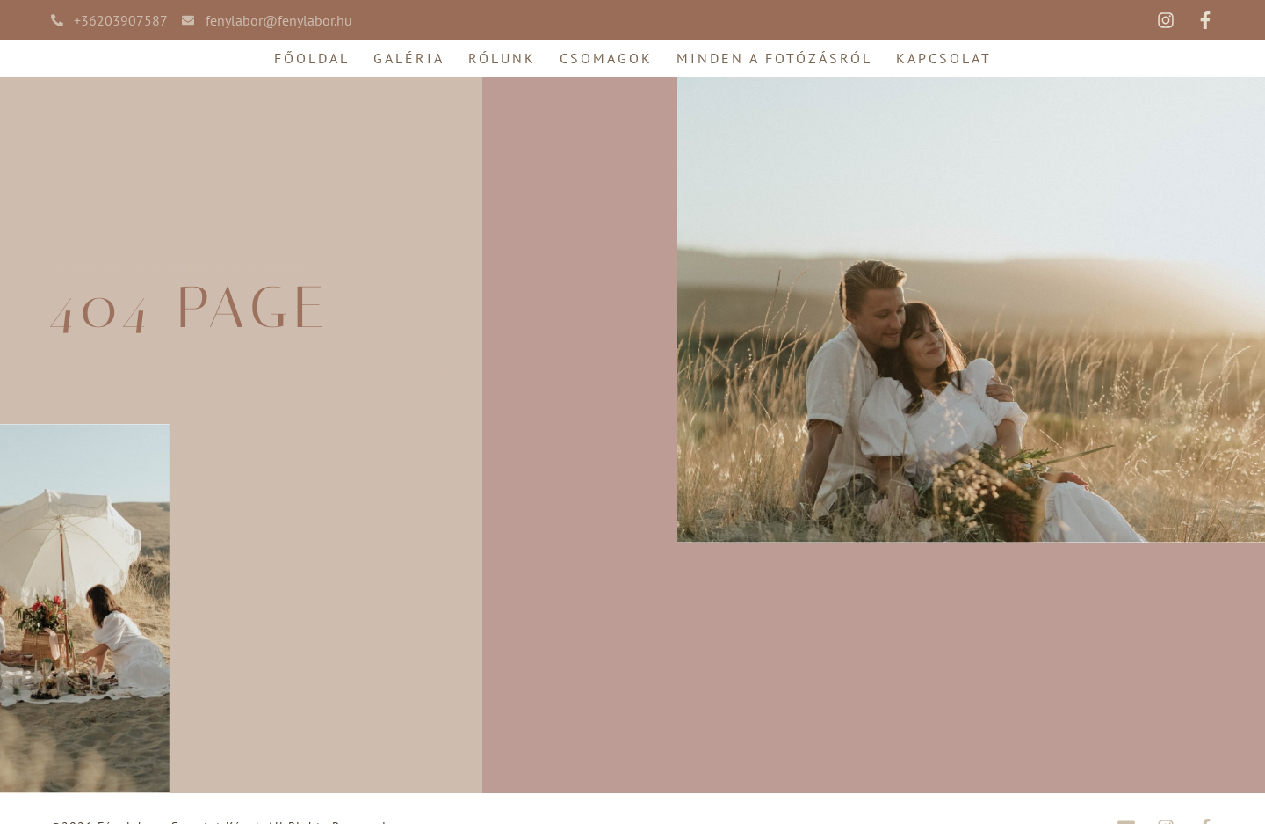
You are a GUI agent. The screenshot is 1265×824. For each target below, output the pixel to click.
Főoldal (312, 58)
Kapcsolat (944, 58)
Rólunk (502, 58)
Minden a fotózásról (774, 58)
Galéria (409, 58)
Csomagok (606, 58)
